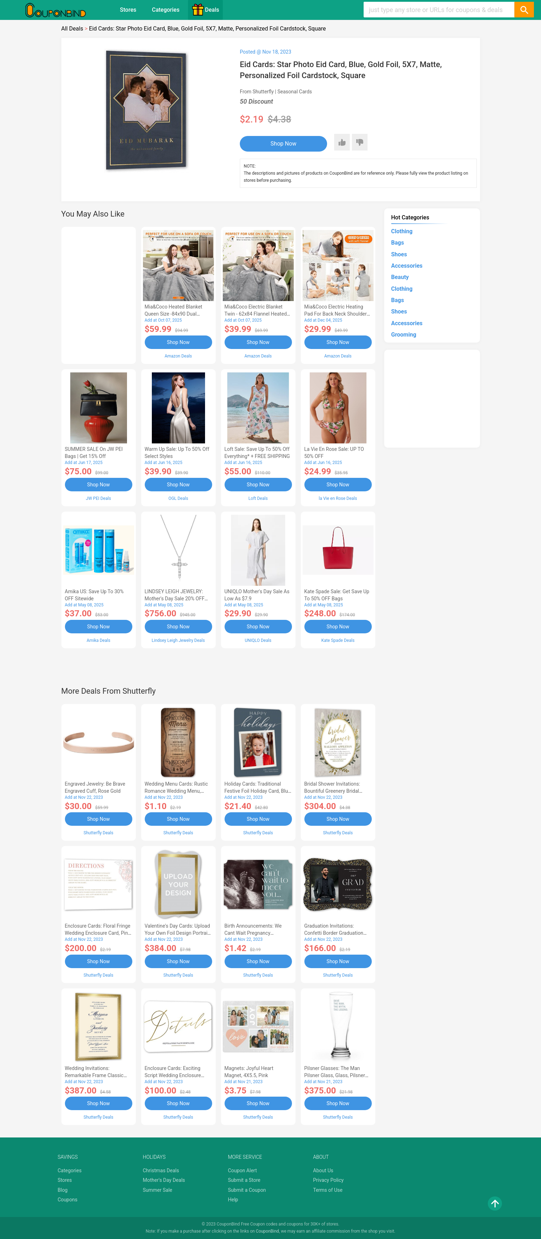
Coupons (68, 1199)
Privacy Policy (328, 1180)
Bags (397, 242)
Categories (166, 9)
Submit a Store (244, 1180)
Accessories (407, 265)
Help (233, 1199)
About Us (323, 1170)
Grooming (403, 334)
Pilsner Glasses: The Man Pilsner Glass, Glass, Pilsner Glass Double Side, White (334, 1075)
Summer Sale (157, 1190)
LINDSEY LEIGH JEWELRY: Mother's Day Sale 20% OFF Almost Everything (175, 598)
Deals (205, 9)
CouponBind (267, 1231)
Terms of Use (328, 1190)
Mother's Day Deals (164, 1180)
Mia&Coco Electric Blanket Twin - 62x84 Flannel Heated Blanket (256, 314)
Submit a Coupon (247, 1190)
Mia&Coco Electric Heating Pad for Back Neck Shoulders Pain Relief (337, 314)
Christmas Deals (161, 1170)
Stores (128, 9)
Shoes (399, 254)
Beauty (400, 277)
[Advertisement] (98, 294)
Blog (63, 1190)
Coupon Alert (242, 1170)
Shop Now (284, 143)
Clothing (402, 231)
